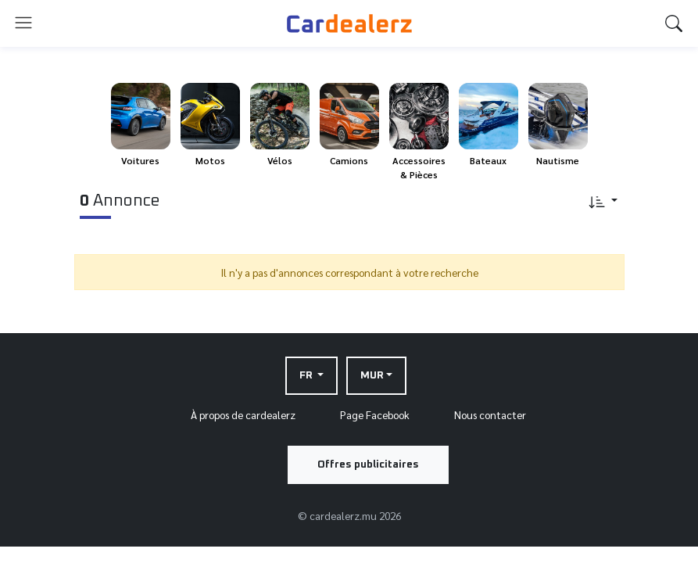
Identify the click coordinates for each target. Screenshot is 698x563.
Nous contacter (490, 414)
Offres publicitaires (368, 464)
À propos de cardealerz (243, 414)
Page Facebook (375, 414)
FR (307, 375)
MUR (372, 375)
